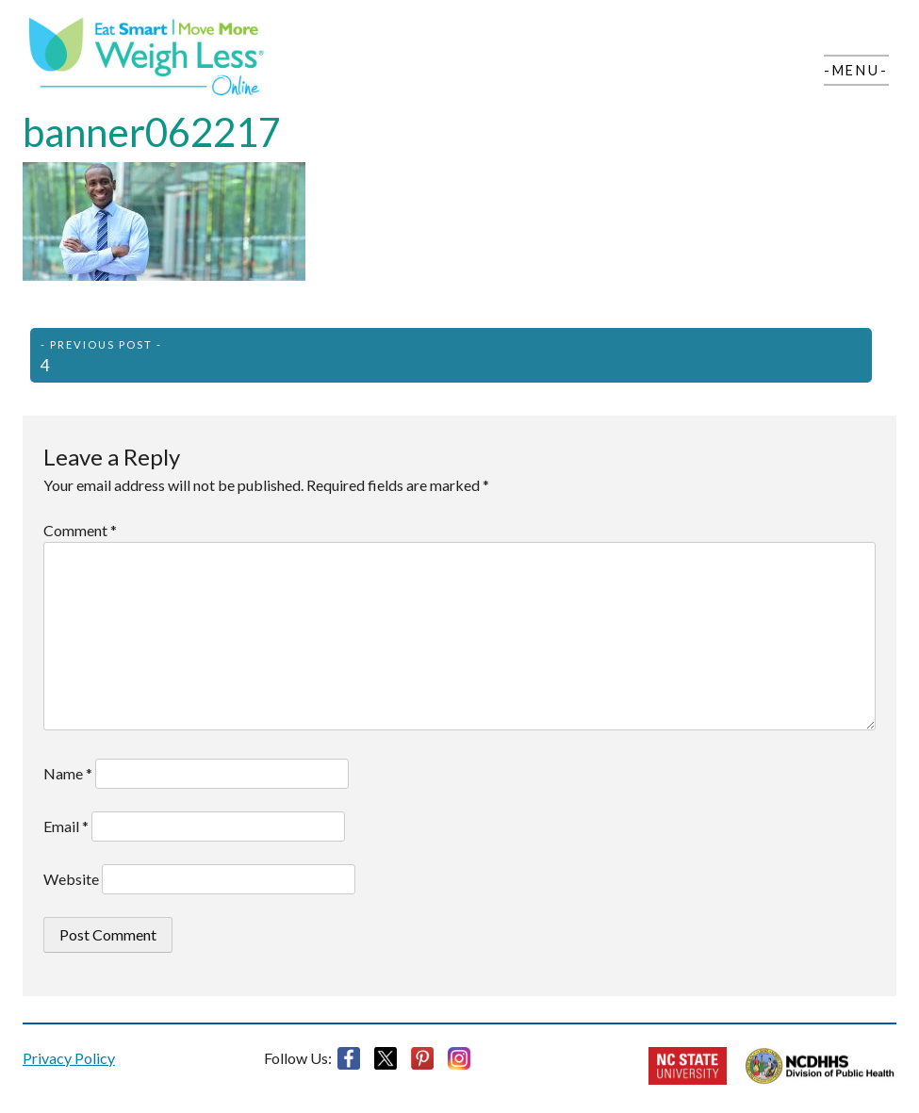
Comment (80, 530)
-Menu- (856, 70)
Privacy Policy (69, 1058)
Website (71, 879)
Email (66, 826)
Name (67, 773)
